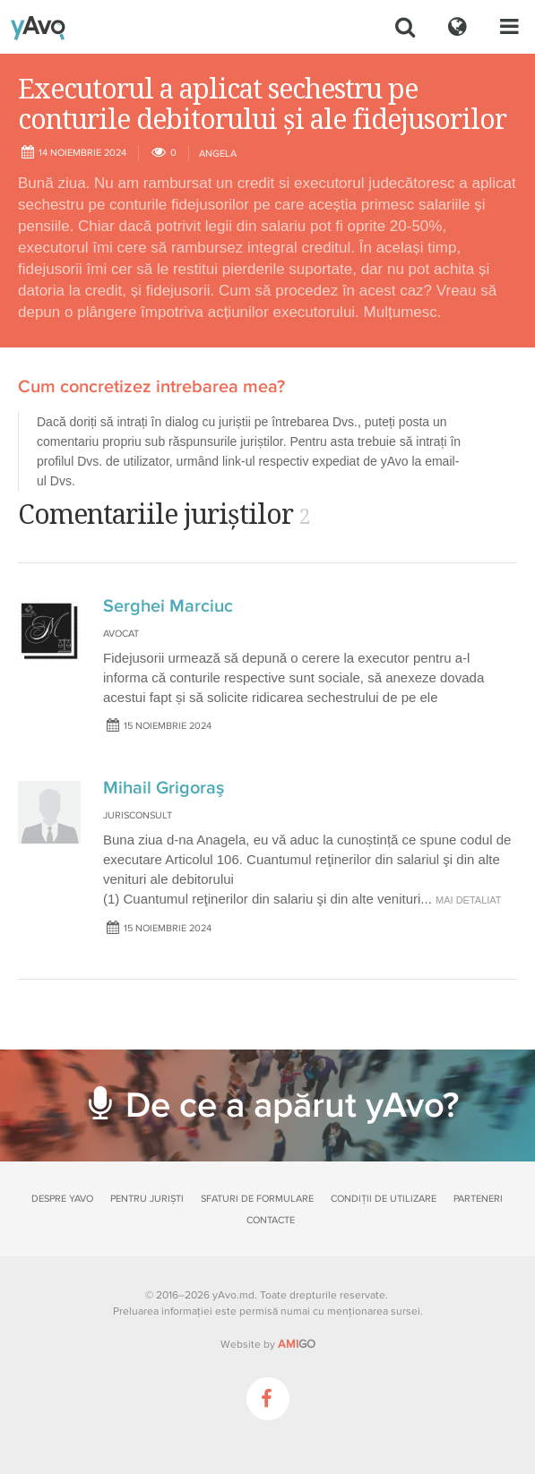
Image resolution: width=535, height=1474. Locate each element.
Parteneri (478, 1198)
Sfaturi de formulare (257, 1198)
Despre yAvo (62, 1198)
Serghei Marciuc (168, 606)
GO (296, 1344)
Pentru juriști (147, 1198)
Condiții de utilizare (383, 1198)
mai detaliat (469, 900)
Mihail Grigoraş (163, 788)
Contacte (270, 1220)
